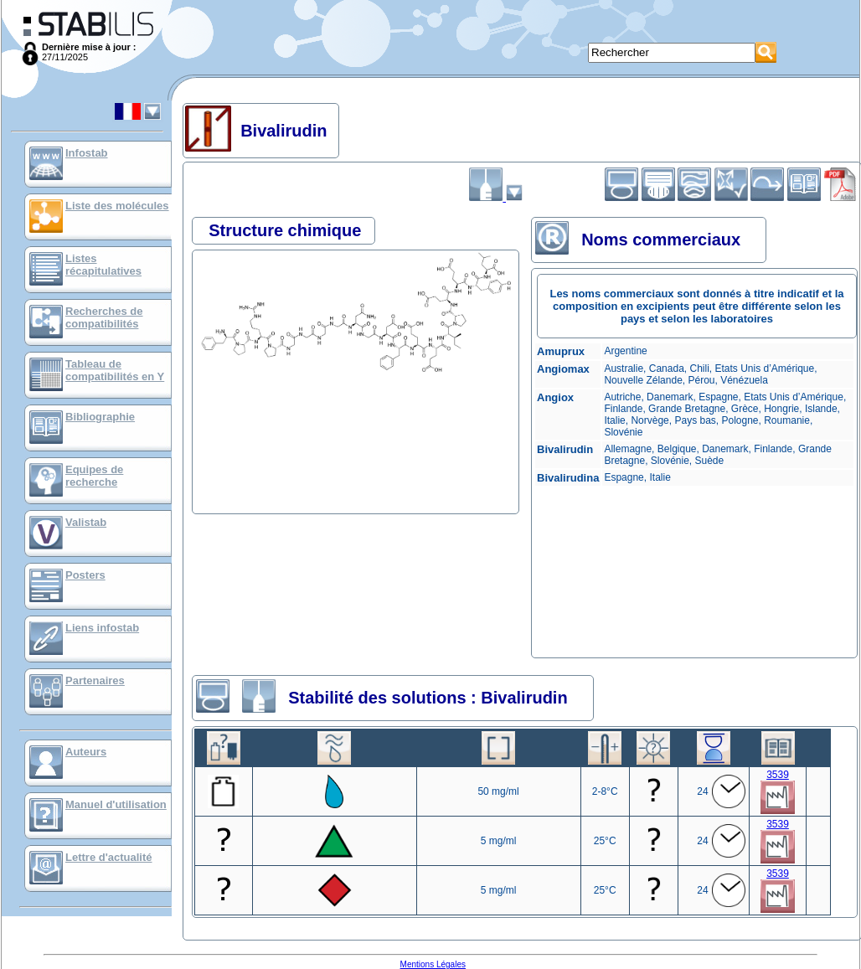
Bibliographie (100, 416)
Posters (85, 575)
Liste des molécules (117, 205)
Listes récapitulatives (103, 264)
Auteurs (85, 751)
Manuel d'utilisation (116, 804)
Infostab (86, 153)
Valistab (85, 522)
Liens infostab (102, 627)
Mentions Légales (433, 964)
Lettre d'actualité (108, 857)
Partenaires (95, 680)
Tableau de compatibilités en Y (114, 370)
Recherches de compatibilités (104, 317)
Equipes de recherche (94, 475)
